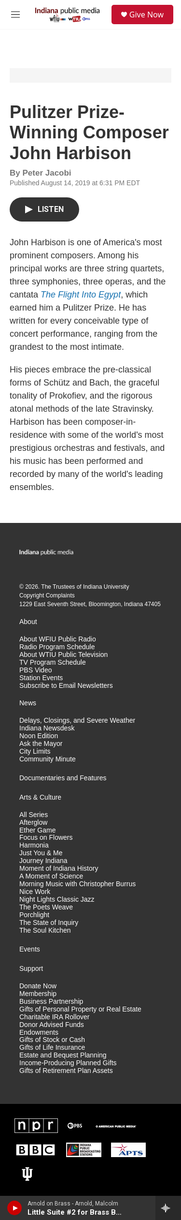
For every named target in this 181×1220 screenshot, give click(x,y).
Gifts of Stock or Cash (52, 1039)
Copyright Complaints (47, 595)
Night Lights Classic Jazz (57, 899)
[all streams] (168, 1208)
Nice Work (34, 891)
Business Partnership (51, 1001)
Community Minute (47, 759)
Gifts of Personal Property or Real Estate (80, 1009)
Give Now (146, 14)
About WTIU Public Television (63, 654)
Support (31, 968)
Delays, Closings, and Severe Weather (77, 720)
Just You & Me (41, 853)
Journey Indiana (43, 860)
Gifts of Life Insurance (52, 1047)
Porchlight (34, 915)
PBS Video (35, 670)
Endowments (38, 1032)
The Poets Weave (46, 907)
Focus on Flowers (45, 837)
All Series (33, 814)
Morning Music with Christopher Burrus (77, 884)
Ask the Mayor (40, 743)
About (28, 621)
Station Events (41, 678)
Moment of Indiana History (58, 868)
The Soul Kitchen (45, 930)
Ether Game (37, 830)
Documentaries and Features (63, 778)
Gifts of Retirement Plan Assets (66, 1070)
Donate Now (37, 986)
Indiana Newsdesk (46, 728)
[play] (15, 1208)
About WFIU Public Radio (57, 639)
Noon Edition (38, 736)
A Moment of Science (51, 876)
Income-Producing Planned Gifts (68, 1063)
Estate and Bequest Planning (63, 1055)
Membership (37, 993)
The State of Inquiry (48, 922)
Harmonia (34, 845)
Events (29, 949)
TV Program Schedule (52, 662)
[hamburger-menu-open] (15, 14)
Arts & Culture (40, 797)
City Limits (35, 751)
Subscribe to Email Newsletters (66, 685)
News (27, 703)
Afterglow (33, 822)
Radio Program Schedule (57, 647)
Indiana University (106, 586)
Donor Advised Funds (51, 1024)
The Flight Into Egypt (81, 294)
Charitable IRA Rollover (54, 1017)
